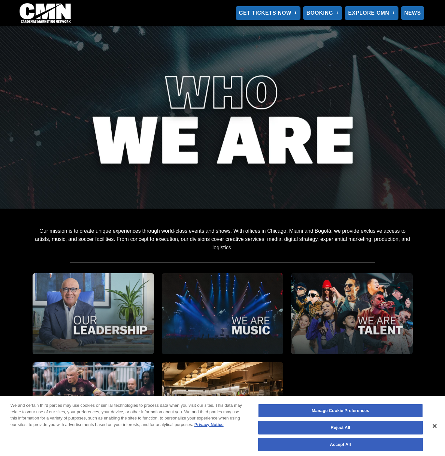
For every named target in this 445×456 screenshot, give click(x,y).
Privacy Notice (209, 426)
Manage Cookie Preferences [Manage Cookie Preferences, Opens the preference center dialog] (340, 412)
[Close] (434, 427)
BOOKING (319, 13)
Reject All (340, 429)
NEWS (412, 13)
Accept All (340, 446)
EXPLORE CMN (368, 13)
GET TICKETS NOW (265, 13)
